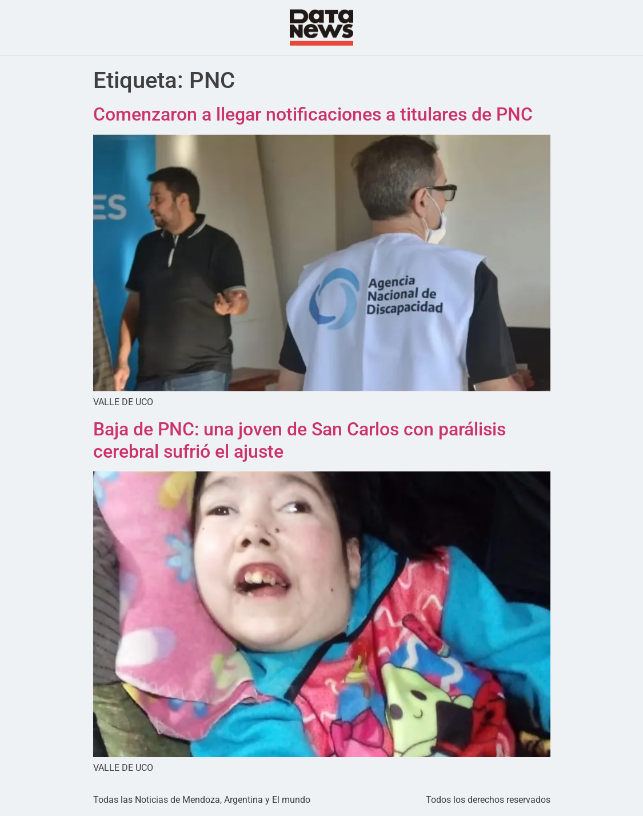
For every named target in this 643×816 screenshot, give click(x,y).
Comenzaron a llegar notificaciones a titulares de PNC (313, 114)
